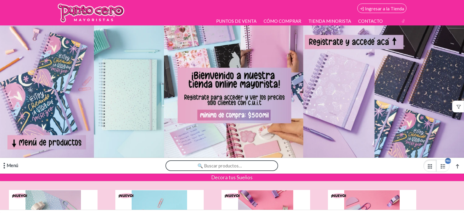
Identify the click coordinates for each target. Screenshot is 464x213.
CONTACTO (370, 21)
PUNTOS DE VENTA (236, 21)
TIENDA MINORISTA (329, 21)
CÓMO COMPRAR (282, 21)
